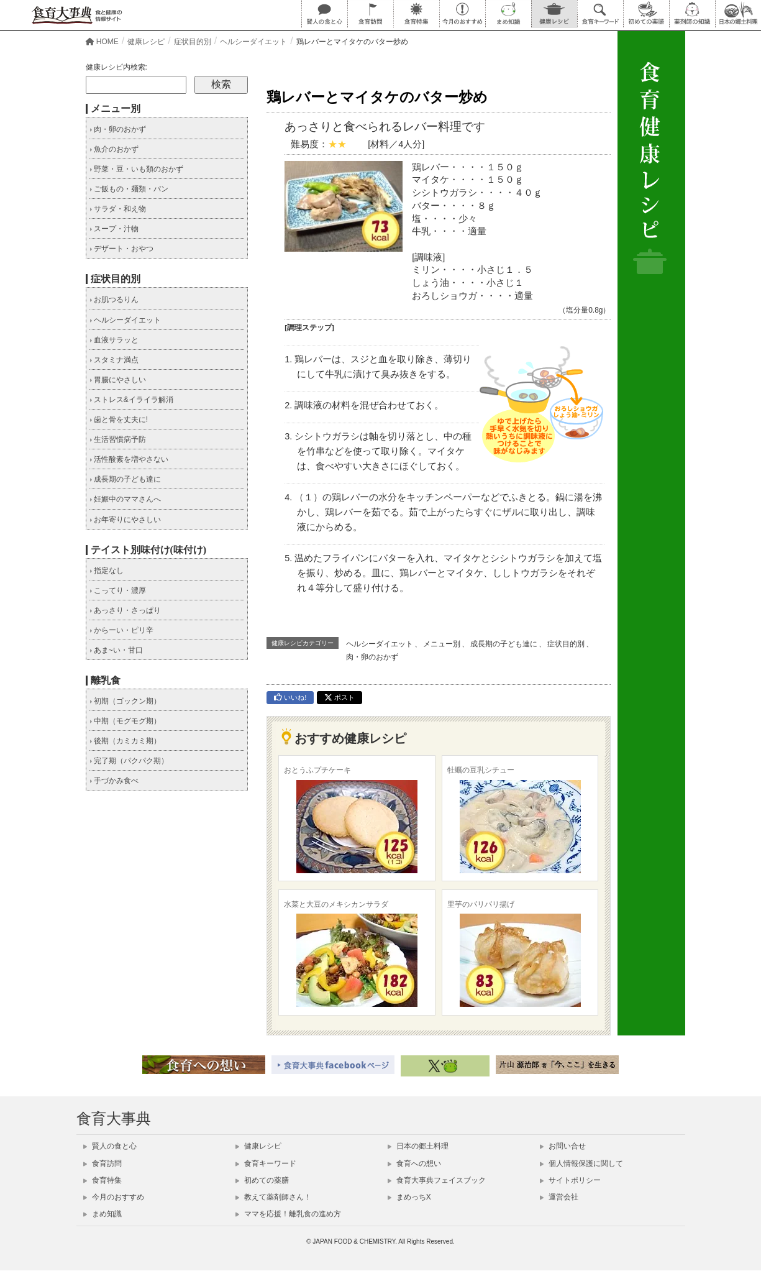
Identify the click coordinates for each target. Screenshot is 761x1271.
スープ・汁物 (114, 228)
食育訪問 (102, 1163)
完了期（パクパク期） (128, 760)
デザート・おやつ (121, 248)
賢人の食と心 (110, 1146)
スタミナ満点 (114, 360)
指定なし (106, 570)
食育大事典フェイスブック (437, 1180)
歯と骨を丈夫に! (118, 419)
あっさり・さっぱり (125, 610)
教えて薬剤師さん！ (273, 1197)
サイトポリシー (570, 1180)
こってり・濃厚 (117, 590)
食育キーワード (265, 1163)
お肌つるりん (114, 299)
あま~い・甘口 (116, 650)
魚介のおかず (114, 149)
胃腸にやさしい (117, 379)
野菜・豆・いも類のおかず (136, 169)
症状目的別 (566, 644)
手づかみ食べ (114, 780)
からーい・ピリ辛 (121, 630)
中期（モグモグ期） (125, 721)
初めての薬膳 (262, 1180)
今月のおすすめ (113, 1197)
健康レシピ (258, 1146)
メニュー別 (441, 644)
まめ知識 (102, 1213)
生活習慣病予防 (117, 439)
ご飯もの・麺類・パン (128, 189)
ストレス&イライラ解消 (131, 399)
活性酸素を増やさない (128, 459)
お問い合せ (563, 1146)
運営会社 (559, 1197)
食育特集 (102, 1180)
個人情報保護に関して (581, 1163)
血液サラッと (114, 340)
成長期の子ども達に (503, 644)
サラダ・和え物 (117, 208)
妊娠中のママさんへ (125, 499)
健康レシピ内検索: (116, 67)
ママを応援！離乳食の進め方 (288, 1213)
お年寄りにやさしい (125, 519)
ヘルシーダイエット (379, 644)
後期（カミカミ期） (125, 740)
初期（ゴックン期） (125, 701)
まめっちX (409, 1197)
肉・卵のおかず (372, 657)
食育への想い (414, 1163)
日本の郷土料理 (418, 1146)
